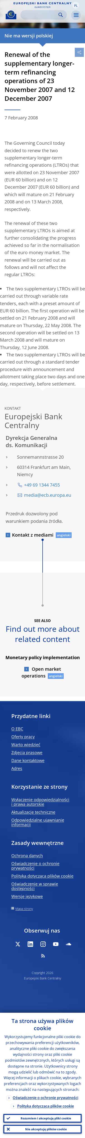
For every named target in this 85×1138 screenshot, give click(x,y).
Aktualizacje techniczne (33, 812)
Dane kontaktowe (27, 760)
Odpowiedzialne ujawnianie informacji (37, 822)
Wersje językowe (27, 896)
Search (60, 15)
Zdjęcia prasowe (26, 752)
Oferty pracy (23, 736)
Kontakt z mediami (32, 535)
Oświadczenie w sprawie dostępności (34, 886)
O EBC (17, 728)
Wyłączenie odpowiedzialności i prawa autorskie (40, 802)
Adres (16, 768)
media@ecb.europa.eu (47, 495)
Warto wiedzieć (25, 744)
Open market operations (41, 672)
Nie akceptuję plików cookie (46, 1129)
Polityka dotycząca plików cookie (42, 876)
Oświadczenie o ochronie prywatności (35, 866)
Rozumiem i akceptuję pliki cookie (46, 1118)
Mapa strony (24, 909)
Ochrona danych (27, 855)
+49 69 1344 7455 (42, 485)
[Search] (40, 15)
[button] (75, 5)
